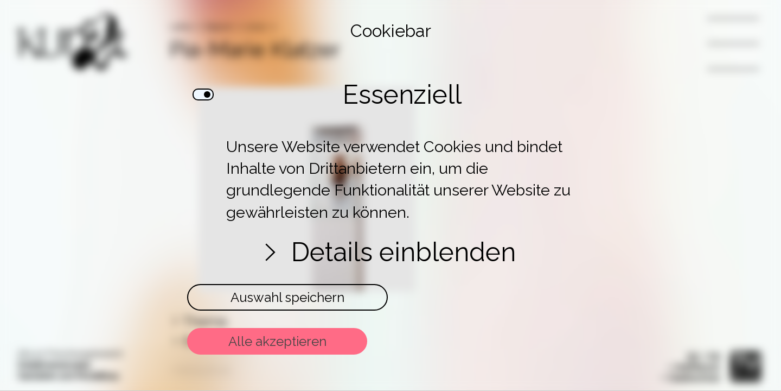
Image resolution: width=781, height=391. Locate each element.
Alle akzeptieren (277, 341)
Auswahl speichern (287, 297)
